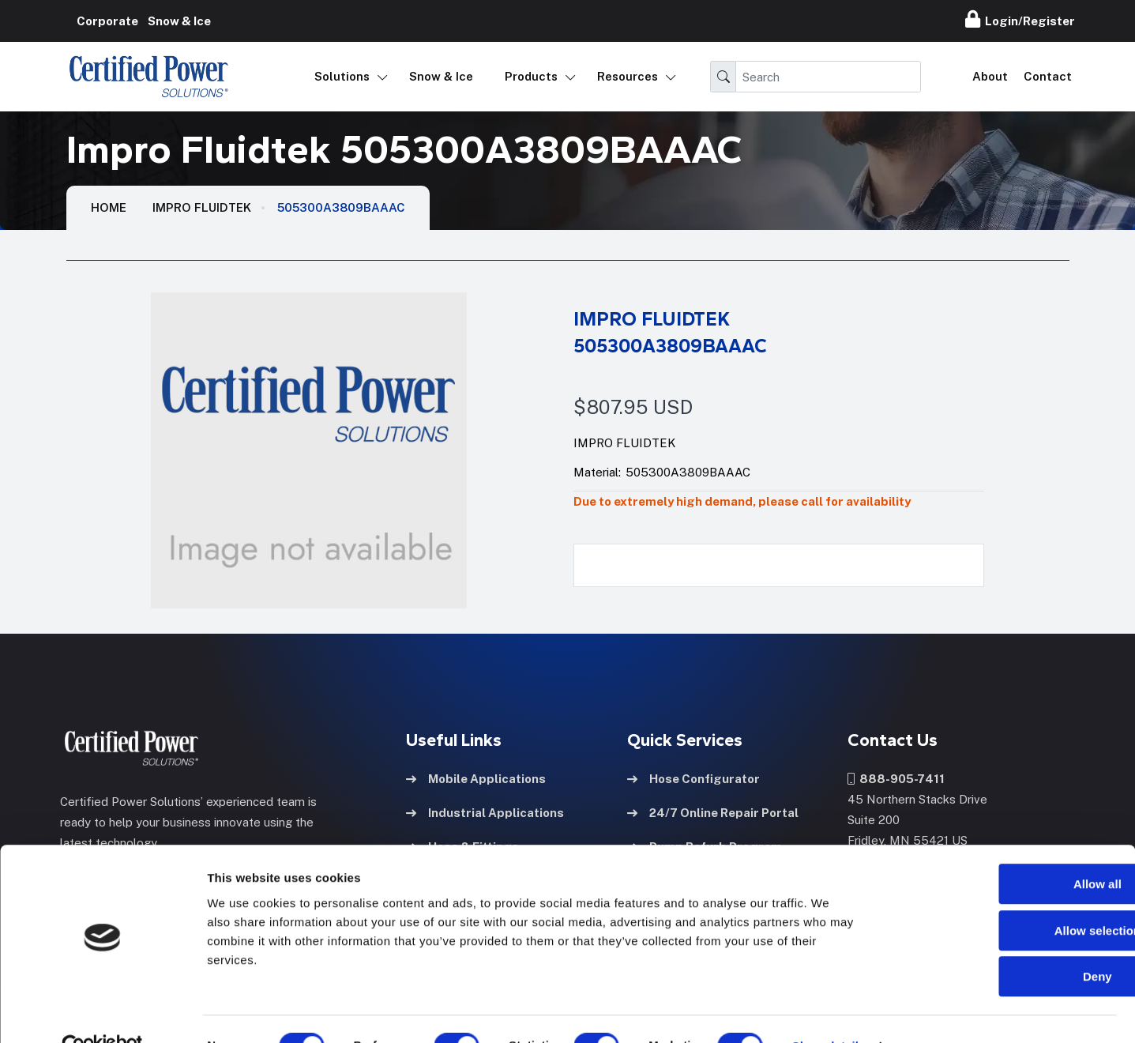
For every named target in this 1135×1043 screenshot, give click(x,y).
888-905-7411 (896, 777)
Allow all (1003, 850)
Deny (1003, 942)
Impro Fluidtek (201, 207)
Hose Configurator (693, 777)
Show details (829, 1012)
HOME (108, 207)
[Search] (828, 76)
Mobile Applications (476, 777)
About (990, 76)
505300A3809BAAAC (341, 207)
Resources (627, 76)
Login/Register (1020, 19)
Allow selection (1003, 896)
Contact (1048, 76)
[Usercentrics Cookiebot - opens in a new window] (102, 1012)
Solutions (342, 76)
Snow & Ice (441, 76)
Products (531, 76)
